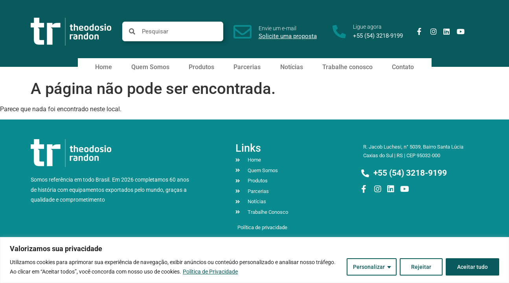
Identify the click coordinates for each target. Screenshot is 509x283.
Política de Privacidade (210, 271)
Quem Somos (150, 67)
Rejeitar (421, 267)
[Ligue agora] (339, 31)
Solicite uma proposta (288, 36)
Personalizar (369, 267)
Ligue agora (367, 27)
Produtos (201, 67)
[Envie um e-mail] (242, 32)
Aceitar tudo (472, 267)
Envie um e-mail (277, 28)
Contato (403, 67)
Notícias (291, 67)
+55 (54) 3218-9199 (378, 35)
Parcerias (247, 67)
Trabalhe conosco (347, 67)
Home (103, 67)
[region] (254, 260)
